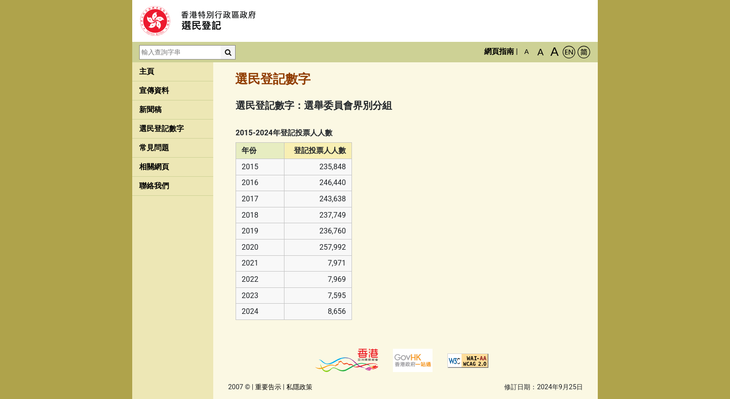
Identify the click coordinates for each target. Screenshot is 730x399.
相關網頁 (154, 166)
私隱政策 (299, 387)
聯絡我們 (154, 185)
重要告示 (268, 387)
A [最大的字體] (554, 52)
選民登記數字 (161, 128)
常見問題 (154, 147)
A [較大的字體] (540, 52)
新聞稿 (150, 109)
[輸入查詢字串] (180, 52)
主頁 (146, 71)
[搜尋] (228, 52)
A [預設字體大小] (526, 51)
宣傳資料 (154, 90)
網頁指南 (499, 51)
